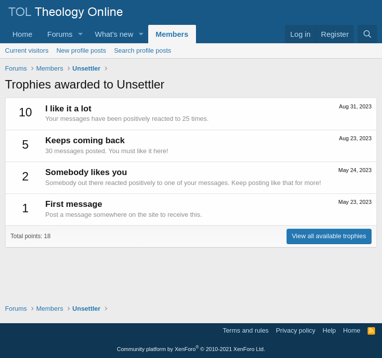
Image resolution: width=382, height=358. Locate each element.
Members (172, 34)
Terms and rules (246, 330)
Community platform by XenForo (191, 349)
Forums (60, 34)
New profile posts (81, 50)
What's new (114, 34)
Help (329, 330)
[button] (81, 34)
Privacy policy (295, 330)
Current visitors (26, 50)
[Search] (367, 34)
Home (22, 34)
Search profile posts (142, 50)
